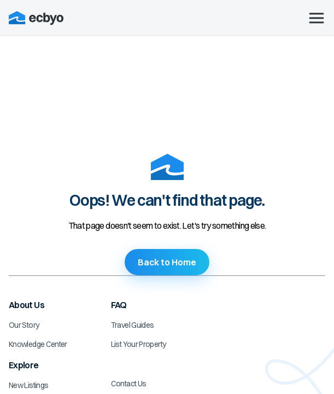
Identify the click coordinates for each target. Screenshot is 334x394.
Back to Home (167, 262)
